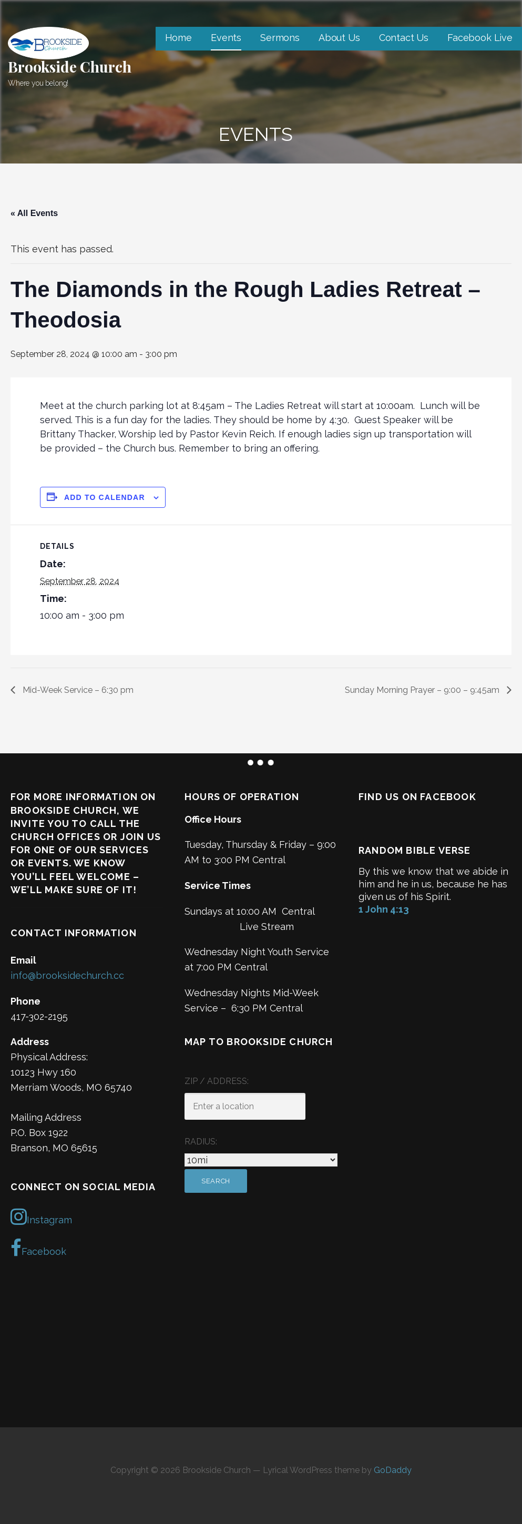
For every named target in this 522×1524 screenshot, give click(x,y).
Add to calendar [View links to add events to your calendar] (104, 497)
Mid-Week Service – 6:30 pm (77, 690)
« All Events (34, 213)
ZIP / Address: (217, 1081)
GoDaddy (393, 1470)
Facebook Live (480, 37)
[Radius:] (261, 1160)
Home (178, 37)
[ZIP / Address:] (245, 1106)
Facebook (38, 1248)
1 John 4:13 (384, 909)
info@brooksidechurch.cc (67, 975)
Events (226, 37)
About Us (339, 37)
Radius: (201, 1142)
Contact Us (403, 37)
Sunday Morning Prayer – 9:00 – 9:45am (423, 690)
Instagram (41, 1216)
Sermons (280, 37)
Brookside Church (69, 66)
